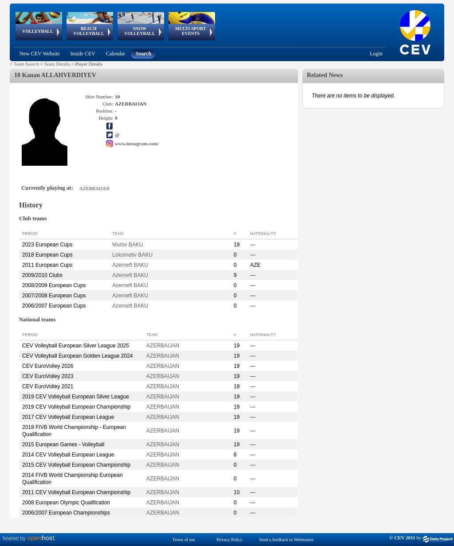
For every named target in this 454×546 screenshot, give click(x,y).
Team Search (26, 63)
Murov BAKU (127, 245)
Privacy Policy (229, 539)
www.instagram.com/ (137, 143)
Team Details (57, 63)
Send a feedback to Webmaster (286, 539)
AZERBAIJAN (162, 346)
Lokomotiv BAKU (132, 255)
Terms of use (184, 539)
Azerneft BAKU (130, 265)
